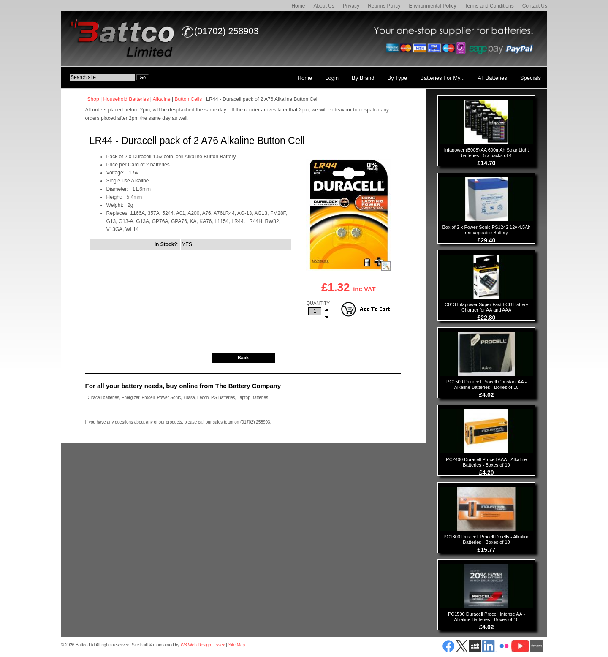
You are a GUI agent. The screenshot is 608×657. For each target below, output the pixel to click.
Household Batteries (126, 99)
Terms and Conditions (489, 6)
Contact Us (534, 6)
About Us (323, 6)
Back (243, 357)
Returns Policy (384, 6)
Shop (93, 99)
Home (298, 6)
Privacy (351, 6)
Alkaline (162, 99)
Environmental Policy (432, 6)
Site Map (236, 645)
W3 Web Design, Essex (203, 645)
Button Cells (188, 99)
